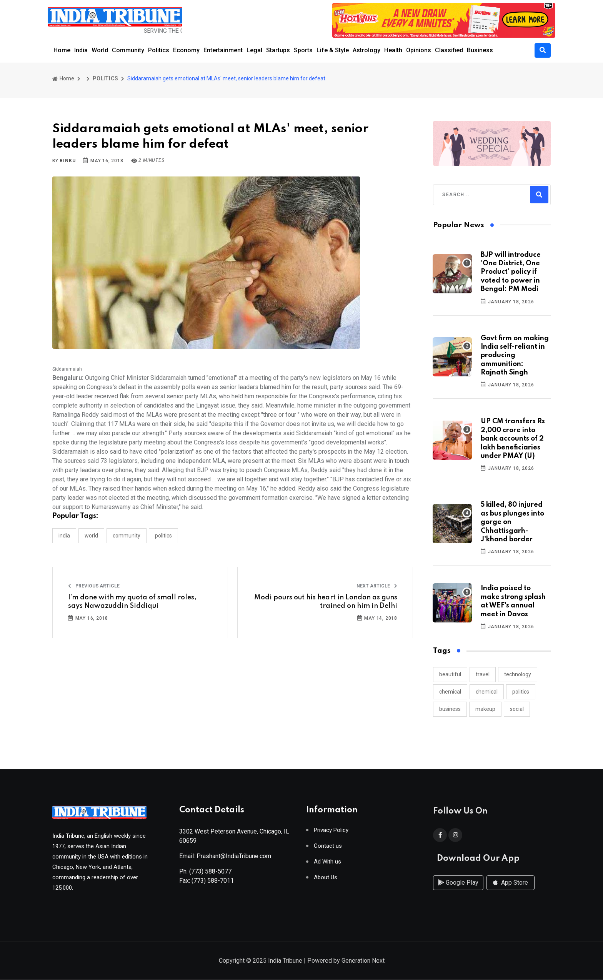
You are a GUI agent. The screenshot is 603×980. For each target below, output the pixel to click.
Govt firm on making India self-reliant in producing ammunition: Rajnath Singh (515, 355)
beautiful (450, 674)
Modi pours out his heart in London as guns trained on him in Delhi (325, 601)
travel (483, 674)
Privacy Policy (331, 833)
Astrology (366, 50)
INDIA (64, 535)
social (517, 709)
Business (480, 50)
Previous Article (94, 586)
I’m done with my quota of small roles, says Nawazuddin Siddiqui (132, 601)
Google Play (458, 890)
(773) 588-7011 (213, 883)
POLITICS (105, 78)
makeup (485, 709)
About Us (325, 880)
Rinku (67, 160)
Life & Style (332, 50)
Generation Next (363, 961)
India (81, 50)
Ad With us (327, 865)
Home (61, 50)
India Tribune (285, 961)
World (100, 50)
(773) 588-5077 (210, 874)
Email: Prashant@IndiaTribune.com (225, 859)
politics (520, 692)
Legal (254, 50)
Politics (158, 50)
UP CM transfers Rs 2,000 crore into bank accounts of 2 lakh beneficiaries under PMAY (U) (513, 438)
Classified (449, 50)
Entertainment (223, 50)
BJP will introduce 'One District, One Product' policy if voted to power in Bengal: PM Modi (511, 272)
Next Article (376, 586)
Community (128, 50)
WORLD (91, 535)
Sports (303, 50)
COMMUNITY (126, 535)
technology (517, 674)
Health (393, 50)
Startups (278, 50)
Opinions (418, 50)
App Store (510, 890)
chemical (450, 692)
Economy (186, 50)
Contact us (328, 849)
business (450, 709)
